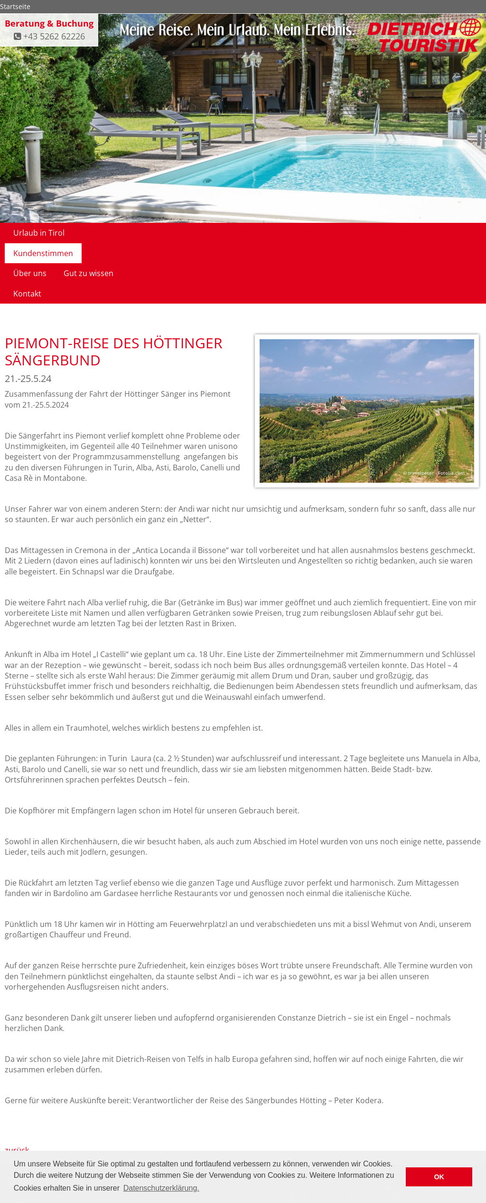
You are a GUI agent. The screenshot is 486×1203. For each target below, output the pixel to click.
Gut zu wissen (234, 233)
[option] (367, 352)
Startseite (15, 6)
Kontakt (290, 233)
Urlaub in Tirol (39, 233)
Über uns (175, 233)
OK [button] (439, 1177)
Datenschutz (297, 1118)
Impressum (334, 1118)
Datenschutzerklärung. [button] (161, 1188)
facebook (293, 1150)
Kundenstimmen (111, 233)
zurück (17, 1090)
